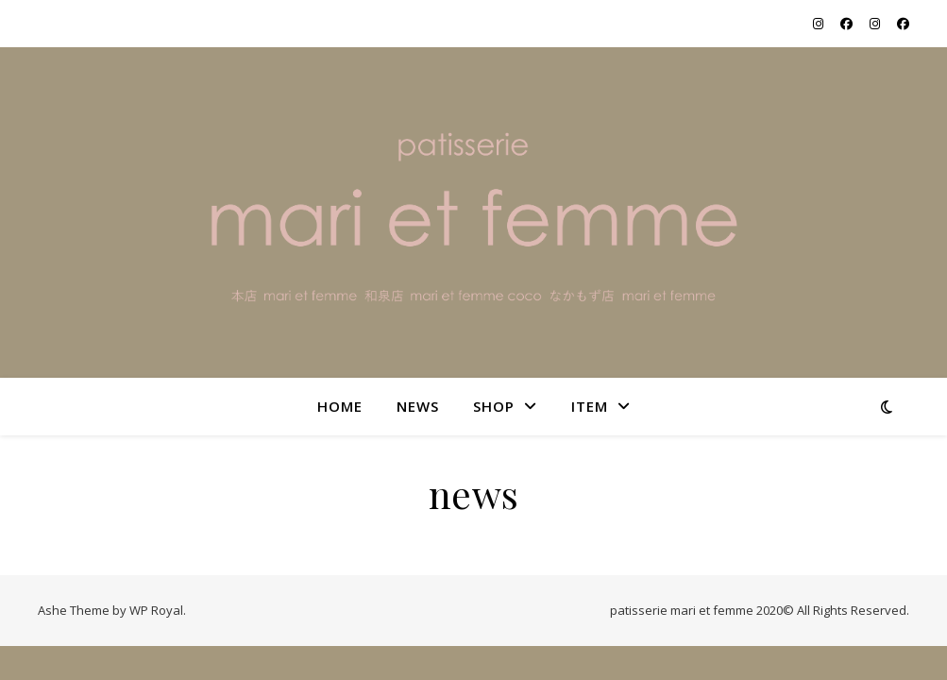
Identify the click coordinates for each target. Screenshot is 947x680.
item (589, 406)
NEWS (418, 406)
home (340, 406)
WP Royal (156, 610)
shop (494, 406)
